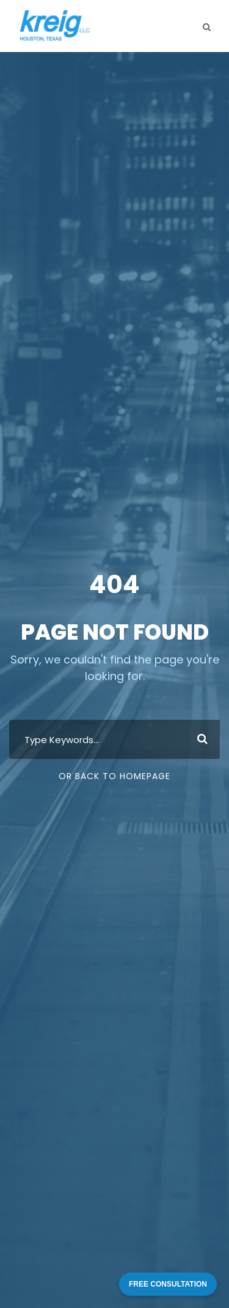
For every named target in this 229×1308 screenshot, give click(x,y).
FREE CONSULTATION (168, 1284)
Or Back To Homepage (114, 776)
